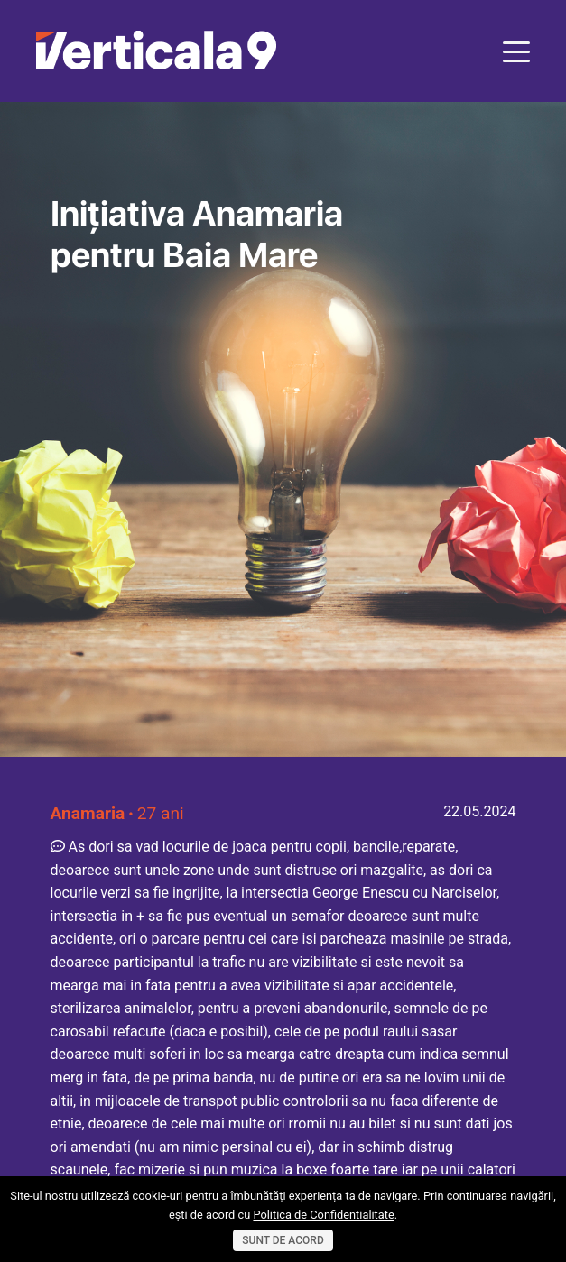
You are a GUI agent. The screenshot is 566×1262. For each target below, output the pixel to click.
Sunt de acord (282, 1240)
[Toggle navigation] (516, 50)
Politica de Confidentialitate (323, 1214)
